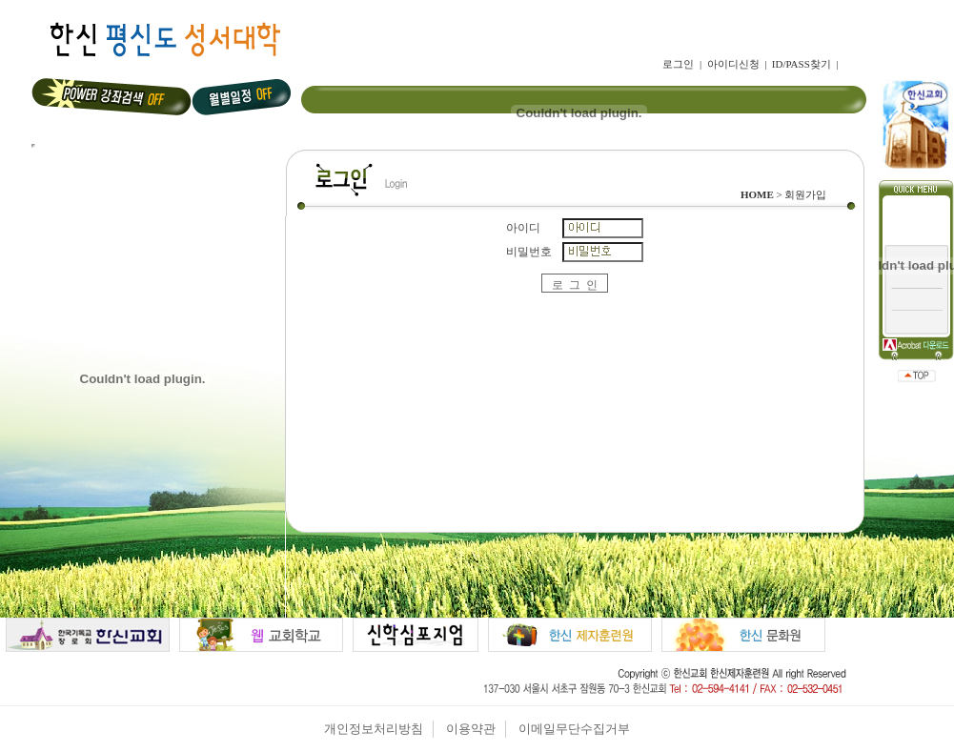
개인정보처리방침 (373, 729)
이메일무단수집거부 (574, 729)
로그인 (678, 64)
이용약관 (471, 729)
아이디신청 (733, 64)
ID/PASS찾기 (801, 64)
